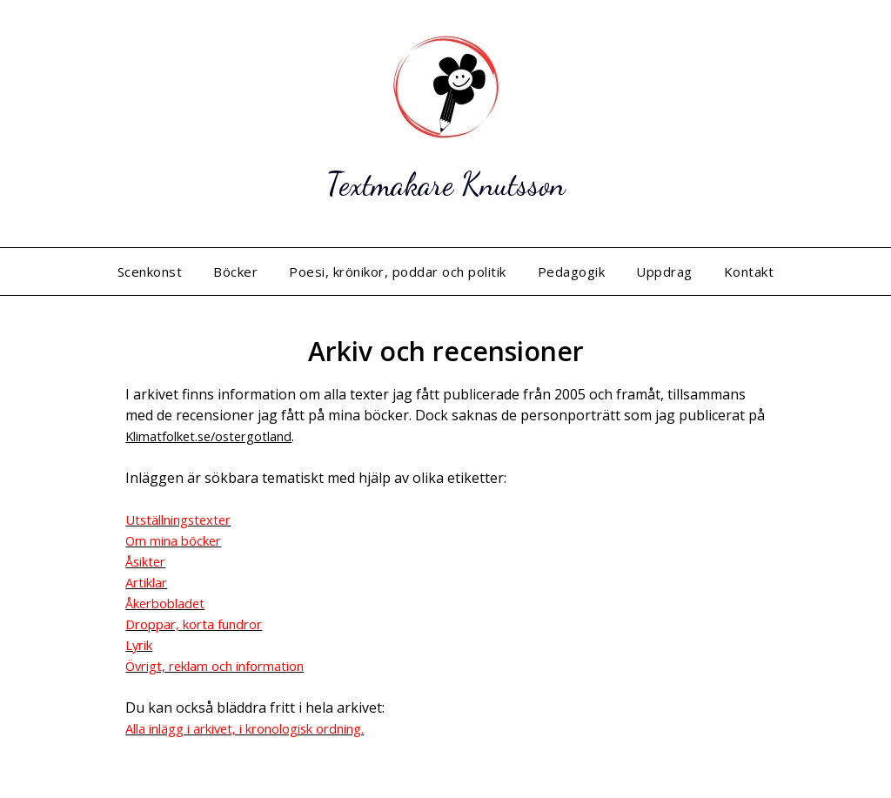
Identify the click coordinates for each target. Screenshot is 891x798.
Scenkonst (150, 271)
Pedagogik (572, 271)
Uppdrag (664, 271)
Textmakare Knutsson (445, 180)
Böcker (235, 271)
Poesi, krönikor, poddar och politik (397, 271)
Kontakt (749, 271)
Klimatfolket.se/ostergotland (218, 436)
